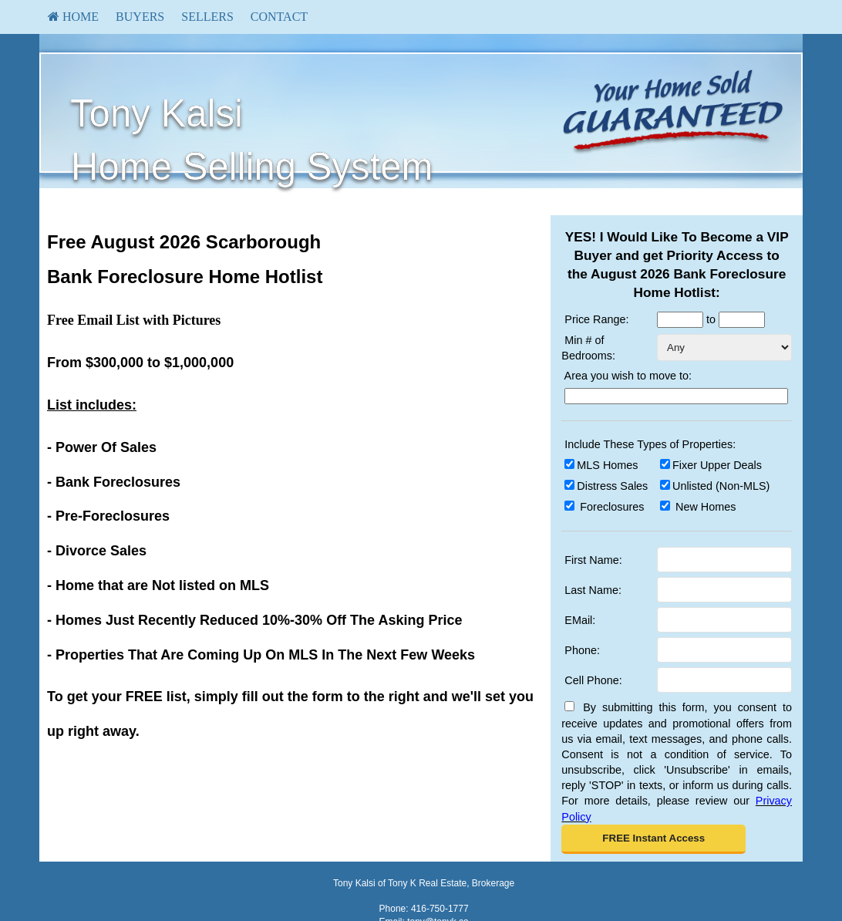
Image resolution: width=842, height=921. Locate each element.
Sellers (207, 16)
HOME (73, 16)
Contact (279, 16)
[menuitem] (73, 17)
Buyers (140, 16)
